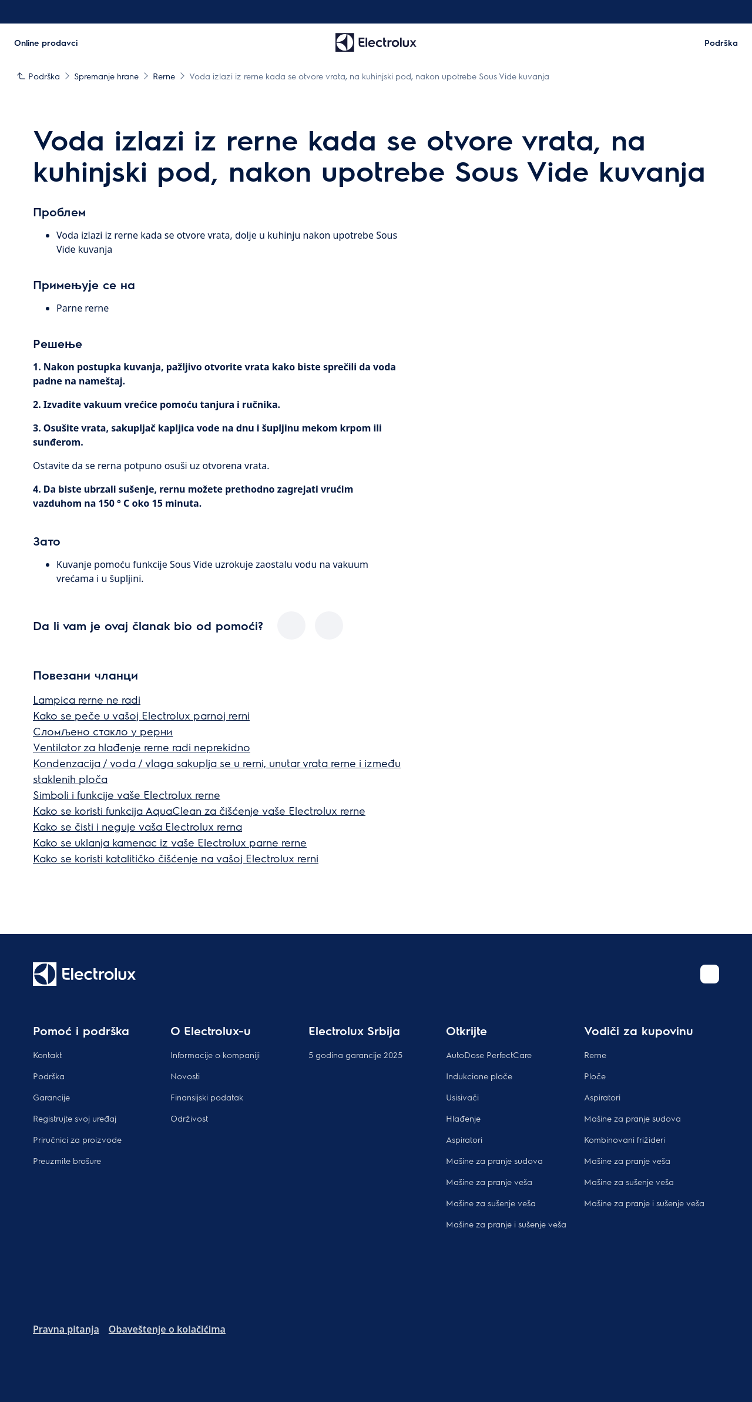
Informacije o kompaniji (215, 1054)
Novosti (185, 1075)
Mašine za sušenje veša (491, 1202)
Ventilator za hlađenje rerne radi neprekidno (141, 747)
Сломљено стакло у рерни (103, 731)
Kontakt (47, 1054)
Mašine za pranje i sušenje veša (506, 1224)
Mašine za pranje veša (489, 1181)
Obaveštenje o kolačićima (167, 1329)
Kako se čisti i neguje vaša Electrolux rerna (137, 826)
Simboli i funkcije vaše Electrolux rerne (126, 794)
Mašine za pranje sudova (494, 1160)
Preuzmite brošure (67, 1160)
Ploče (595, 1075)
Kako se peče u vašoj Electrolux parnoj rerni (141, 715)
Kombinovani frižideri (624, 1139)
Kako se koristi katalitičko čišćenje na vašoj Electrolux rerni (175, 858)
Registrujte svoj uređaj (74, 1118)
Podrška (49, 1075)
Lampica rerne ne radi (86, 699)
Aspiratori (464, 1139)
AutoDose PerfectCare (489, 1054)
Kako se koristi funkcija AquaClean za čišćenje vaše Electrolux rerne (199, 810)
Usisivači (462, 1097)
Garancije (51, 1097)
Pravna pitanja (66, 1329)
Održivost (189, 1118)
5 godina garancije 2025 (355, 1054)
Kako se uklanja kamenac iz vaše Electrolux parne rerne (170, 842)
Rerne (595, 1054)
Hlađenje (463, 1118)
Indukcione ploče (479, 1075)
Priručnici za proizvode (77, 1139)
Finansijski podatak (206, 1097)
